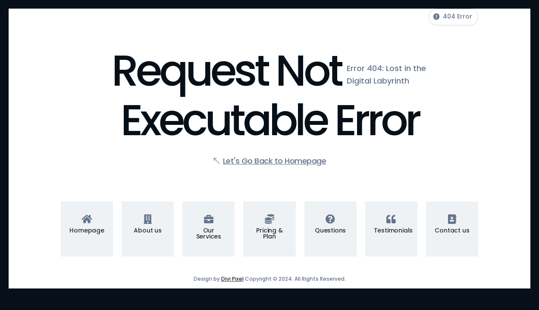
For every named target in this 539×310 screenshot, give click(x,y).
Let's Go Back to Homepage (274, 160)
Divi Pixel (232, 278)
